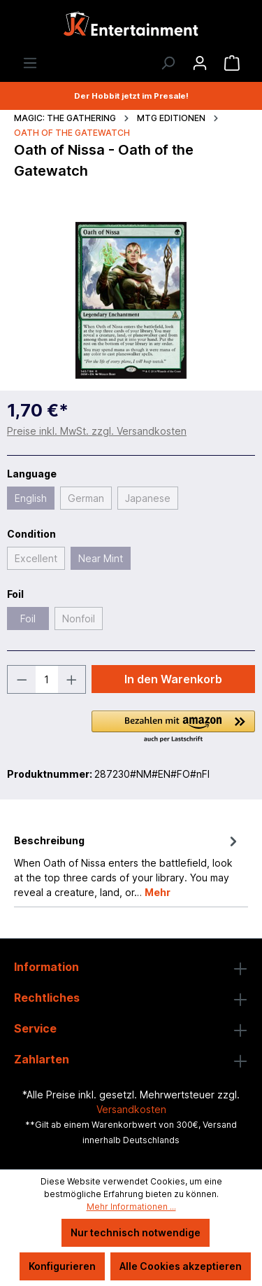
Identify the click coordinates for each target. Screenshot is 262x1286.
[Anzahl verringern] (21, 679)
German (86, 498)
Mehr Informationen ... (131, 1206)
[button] (173, 727)
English (31, 498)
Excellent (36, 558)
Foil (28, 618)
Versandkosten (131, 1109)
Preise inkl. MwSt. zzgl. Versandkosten (97, 431)
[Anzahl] (47, 679)
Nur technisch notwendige (136, 1232)
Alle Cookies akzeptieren (180, 1266)
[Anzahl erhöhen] (72, 679)
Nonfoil (78, 618)
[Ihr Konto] (200, 63)
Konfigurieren (62, 1266)
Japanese (147, 498)
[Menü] (30, 63)
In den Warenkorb (173, 679)
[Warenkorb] (232, 63)
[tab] (127, 865)
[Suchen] (168, 63)
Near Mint (100, 558)
